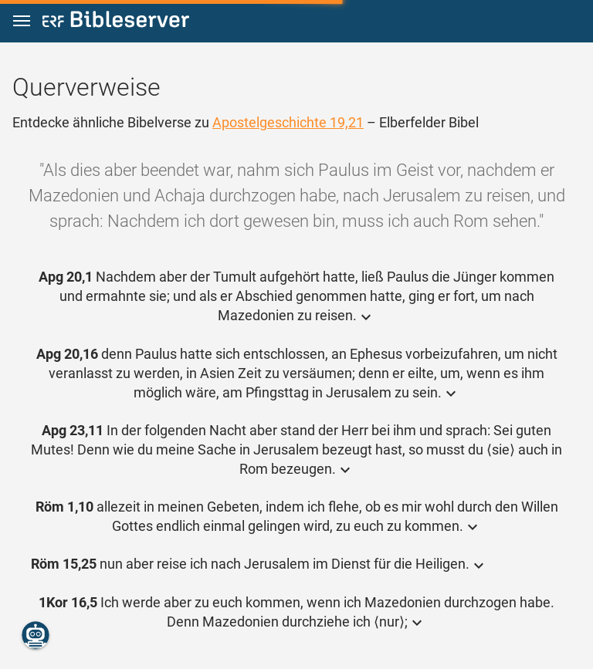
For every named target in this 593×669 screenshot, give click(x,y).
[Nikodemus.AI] (35, 635)
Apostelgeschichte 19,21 (288, 122)
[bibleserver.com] (115, 22)
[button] (21, 21)
